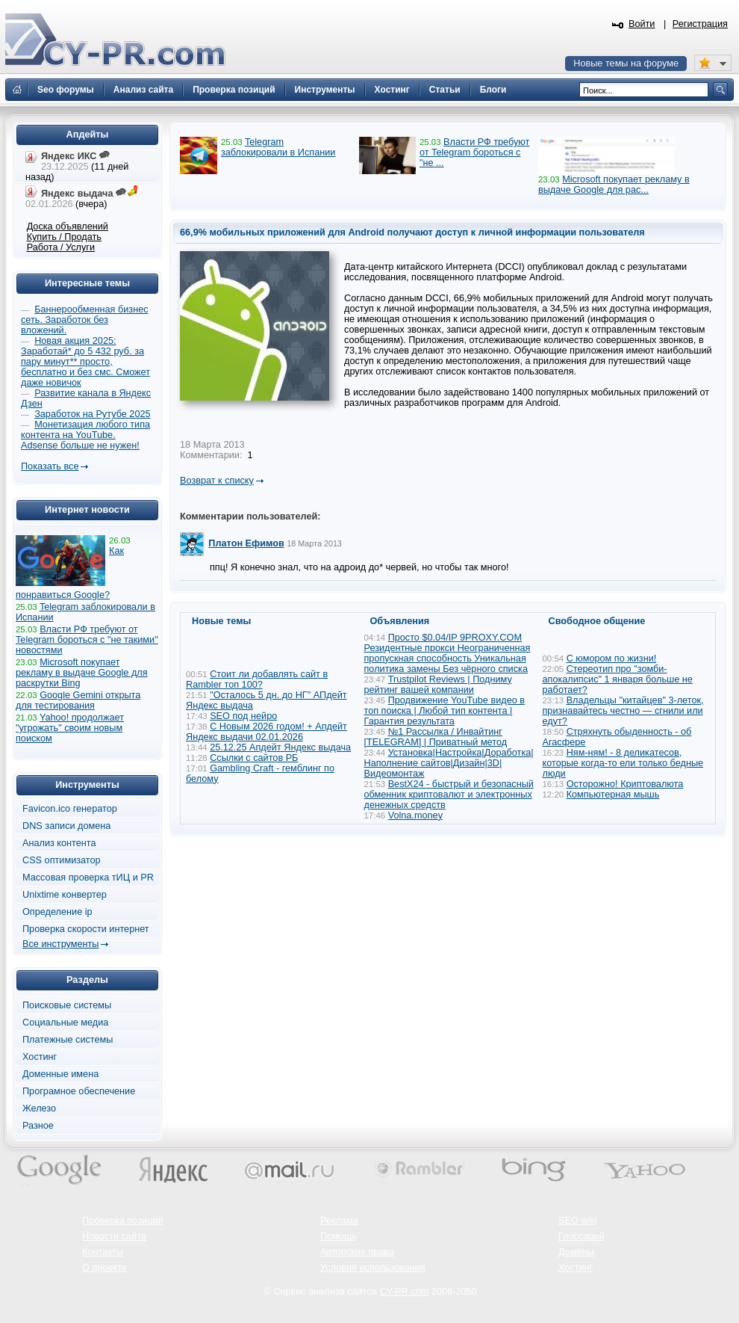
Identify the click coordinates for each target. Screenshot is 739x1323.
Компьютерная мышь (613, 794)
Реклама (339, 1220)
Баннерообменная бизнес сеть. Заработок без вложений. (85, 320)
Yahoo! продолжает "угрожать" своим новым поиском (70, 728)
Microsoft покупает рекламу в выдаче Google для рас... (614, 184)
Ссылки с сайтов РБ (254, 758)
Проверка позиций (122, 1220)
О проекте (104, 1267)
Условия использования (372, 1267)
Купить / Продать (64, 237)
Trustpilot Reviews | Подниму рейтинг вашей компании (438, 684)
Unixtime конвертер (64, 894)
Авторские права (357, 1252)
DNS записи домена (66, 826)
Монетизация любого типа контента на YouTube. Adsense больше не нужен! (85, 435)
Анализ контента (59, 843)
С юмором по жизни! (612, 658)
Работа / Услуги (61, 247)
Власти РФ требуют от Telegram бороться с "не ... (474, 152)
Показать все (49, 466)
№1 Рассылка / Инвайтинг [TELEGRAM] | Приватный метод (436, 737)
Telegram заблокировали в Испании (278, 147)
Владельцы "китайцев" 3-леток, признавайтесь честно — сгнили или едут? (623, 711)
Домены (576, 1252)
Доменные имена (60, 1074)
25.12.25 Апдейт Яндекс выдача (280, 747)
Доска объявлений (67, 226)
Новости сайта (114, 1236)
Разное (38, 1125)
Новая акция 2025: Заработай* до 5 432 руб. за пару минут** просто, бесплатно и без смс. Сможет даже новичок (85, 362)
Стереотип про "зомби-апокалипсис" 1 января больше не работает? (618, 679)
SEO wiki (577, 1220)
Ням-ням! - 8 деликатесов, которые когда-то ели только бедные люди (623, 763)
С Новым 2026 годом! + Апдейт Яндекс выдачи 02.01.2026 (266, 731)
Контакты (102, 1252)
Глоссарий (581, 1236)
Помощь (338, 1236)
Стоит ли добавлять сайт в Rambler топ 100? (257, 679)
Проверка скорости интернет (85, 929)
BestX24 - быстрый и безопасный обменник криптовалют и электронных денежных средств (449, 794)
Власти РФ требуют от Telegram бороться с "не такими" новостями (87, 640)
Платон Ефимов (246, 543)
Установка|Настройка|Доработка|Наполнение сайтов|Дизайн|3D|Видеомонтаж (449, 763)
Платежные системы (67, 1039)
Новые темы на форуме (626, 63)
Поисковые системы (66, 1005)
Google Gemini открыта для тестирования (78, 700)
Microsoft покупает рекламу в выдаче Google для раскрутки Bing (82, 672)
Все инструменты (60, 944)
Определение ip (57, 912)
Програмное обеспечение (78, 1091)
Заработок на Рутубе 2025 (92, 414)
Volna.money (415, 815)
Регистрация (700, 24)
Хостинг (39, 1057)
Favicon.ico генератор (69, 809)
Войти (642, 24)
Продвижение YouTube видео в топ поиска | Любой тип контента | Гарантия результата (445, 711)
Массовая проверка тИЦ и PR (88, 877)
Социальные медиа (65, 1022)
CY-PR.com (404, 1291)
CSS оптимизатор (61, 860)
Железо (39, 1108)
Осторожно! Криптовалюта (625, 784)
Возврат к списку (217, 480)
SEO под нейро (243, 716)
